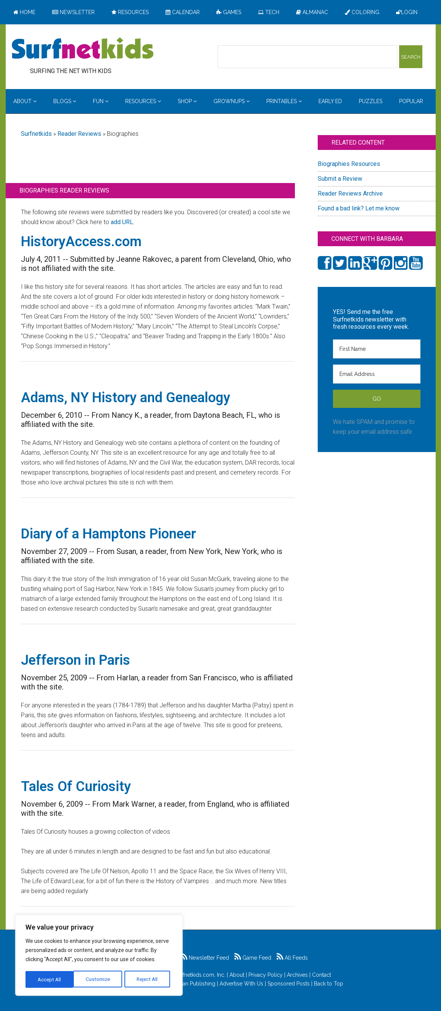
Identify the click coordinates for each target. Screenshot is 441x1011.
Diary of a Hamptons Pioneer (108, 534)
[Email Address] (376, 374)
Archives (297, 975)
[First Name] (376, 348)
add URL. (122, 222)
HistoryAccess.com (81, 242)
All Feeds (292, 958)
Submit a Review (340, 178)
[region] (99, 956)
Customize (50, 979)
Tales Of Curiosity (76, 786)
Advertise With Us (241, 984)
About (236, 975)
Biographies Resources (349, 163)
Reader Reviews (79, 133)
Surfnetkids (36, 133)
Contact (321, 975)
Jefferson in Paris (75, 660)
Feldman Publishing (191, 984)
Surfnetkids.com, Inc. (200, 975)
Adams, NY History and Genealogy (125, 398)
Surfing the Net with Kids (82, 49)
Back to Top (328, 984)
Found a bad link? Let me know (359, 208)
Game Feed (252, 958)
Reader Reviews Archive (350, 193)
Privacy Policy (265, 975)
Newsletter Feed (205, 958)
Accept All (149, 979)
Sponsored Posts (288, 984)
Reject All (100, 979)
